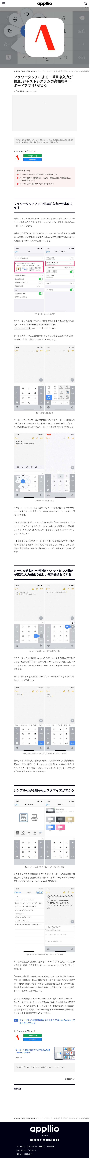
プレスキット (31, 1150)
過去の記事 (50, 1146)
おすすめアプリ (28, 71)
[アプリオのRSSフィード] (50, 1140)
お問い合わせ (21, 1150)
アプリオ (17, 71)
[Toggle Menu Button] (3, 3)
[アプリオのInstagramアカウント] (35, 1140)
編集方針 (53, 142)
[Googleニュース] (47, 1140)
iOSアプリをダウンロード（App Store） (32, 159)
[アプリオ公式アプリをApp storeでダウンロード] (44, 1140)
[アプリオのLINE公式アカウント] (57, 1140)
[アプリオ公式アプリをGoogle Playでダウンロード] (41, 1140)
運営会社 (19, 1154)
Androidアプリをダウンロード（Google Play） (32, 155)
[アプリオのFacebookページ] (38, 1140)
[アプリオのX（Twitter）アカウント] (31, 1140)
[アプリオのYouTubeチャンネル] (54, 1140)
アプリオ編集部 (19, 91)
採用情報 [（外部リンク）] (28, 1154)
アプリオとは (21, 1146)
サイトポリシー (32, 1146)
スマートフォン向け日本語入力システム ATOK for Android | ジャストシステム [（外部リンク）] (47, 1021)
